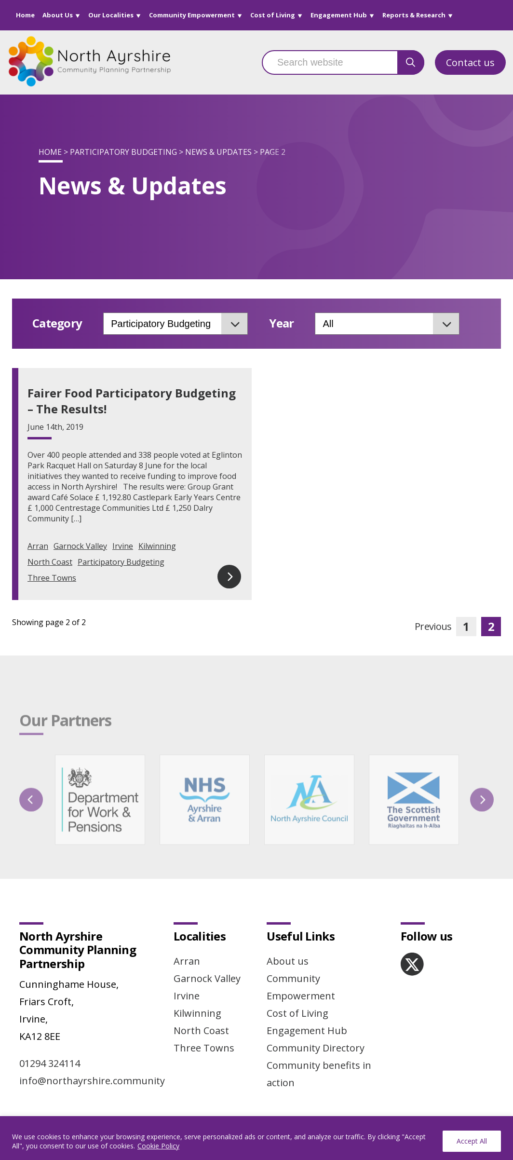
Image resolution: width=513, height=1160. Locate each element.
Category (57, 323)
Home (25, 15)
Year (281, 323)
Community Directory (315, 1047)
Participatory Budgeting (123, 152)
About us (288, 961)
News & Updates (218, 152)
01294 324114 (49, 1063)
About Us (57, 15)
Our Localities (111, 15)
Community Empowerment (192, 15)
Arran (37, 546)
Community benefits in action (319, 1074)
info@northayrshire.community (92, 1080)
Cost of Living (272, 15)
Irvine (122, 546)
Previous (433, 626)
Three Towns (51, 578)
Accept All (472, 1141)
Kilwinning (157, 546)
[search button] (410, 62)
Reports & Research (414, 15)
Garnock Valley (80, 546)
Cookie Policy (158, 1145)
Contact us (470, 62)
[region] (256, 1138)
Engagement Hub (338, 15)
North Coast (49, 562)
